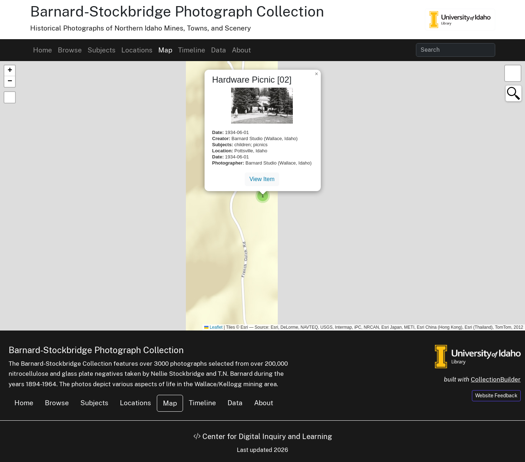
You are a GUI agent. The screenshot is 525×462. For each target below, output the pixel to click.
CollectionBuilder (496, 379)
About (241, 50)
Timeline (191, 50)
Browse (70, 50)
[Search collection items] (455, 50)
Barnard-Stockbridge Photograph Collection (177, 11)
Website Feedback (496, 395)
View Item (262, 179)
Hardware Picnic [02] (251, 79)
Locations (137, 50)
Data (218, 50)
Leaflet (213, 327)
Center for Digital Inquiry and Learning (262, 436)
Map (165, 50)
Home (42, 50)
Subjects (102, 50)
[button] (263, 196)
